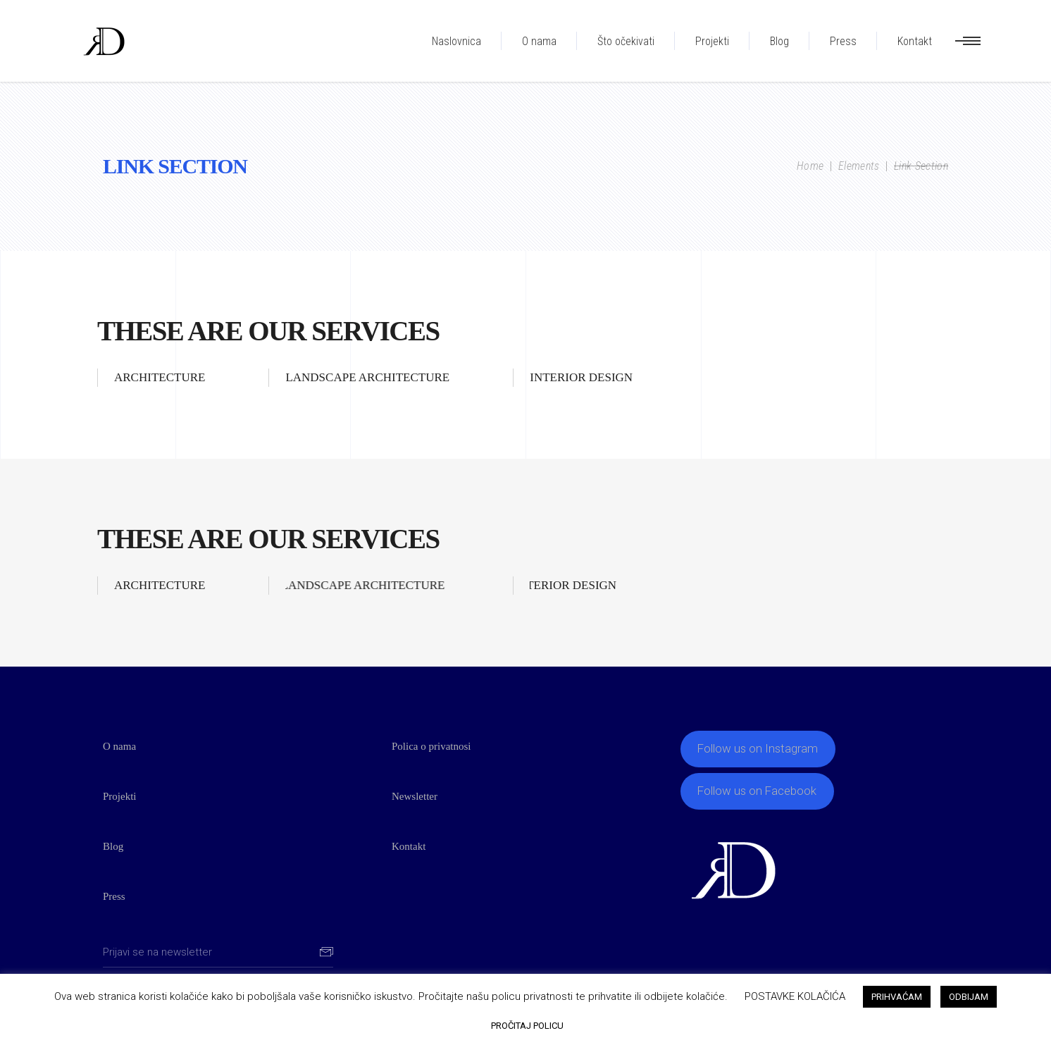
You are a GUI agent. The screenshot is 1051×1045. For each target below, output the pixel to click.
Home (810, 166)
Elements (859, 166)
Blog (113, 846)
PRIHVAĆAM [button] (896, 996)
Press (114, 896)
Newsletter (414, 796)
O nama (119, 746)
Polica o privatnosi (431, 746)
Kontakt (408, 846)
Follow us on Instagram (757, 748)
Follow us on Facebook (756, 791)
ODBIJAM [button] (968, 996)
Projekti (120, 796)
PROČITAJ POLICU (527, 1025)
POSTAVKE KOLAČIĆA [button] (795, 996)
